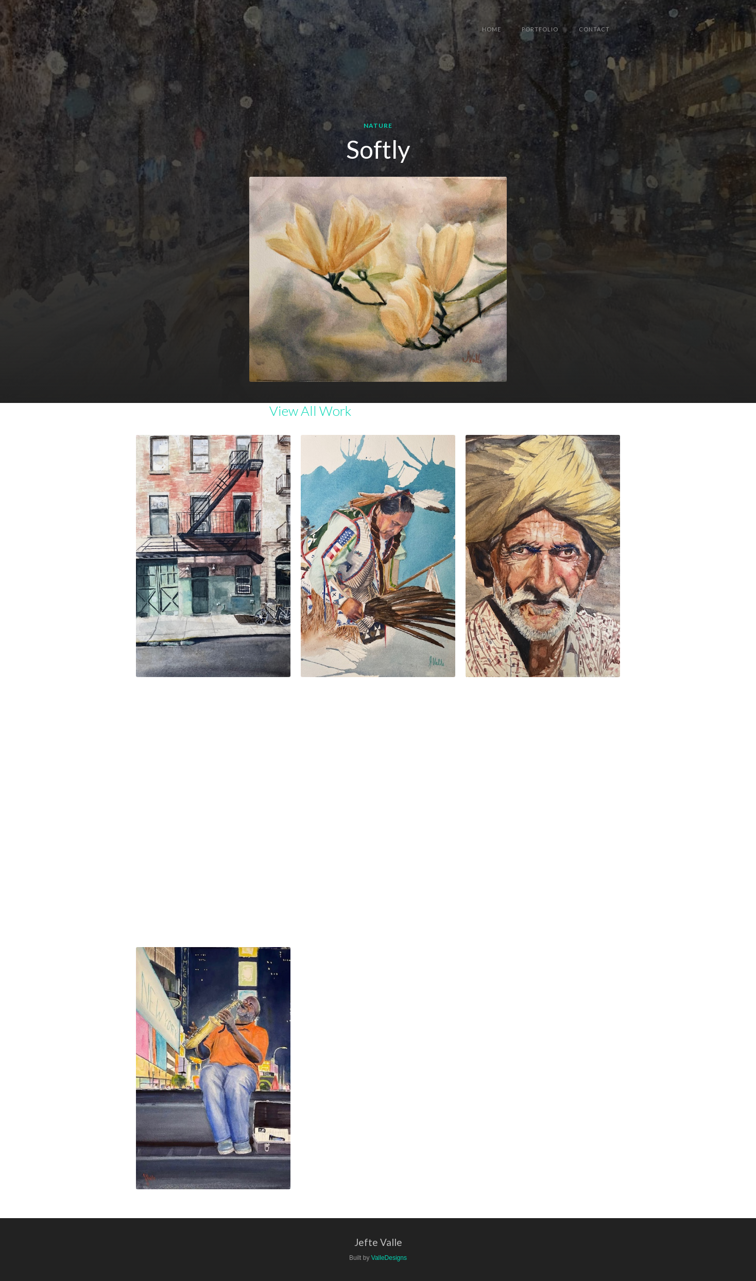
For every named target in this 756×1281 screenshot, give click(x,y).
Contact (594, 29)
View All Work (310, 410)
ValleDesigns (389, 1257)
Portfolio (540, 29)
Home (491, 29)
